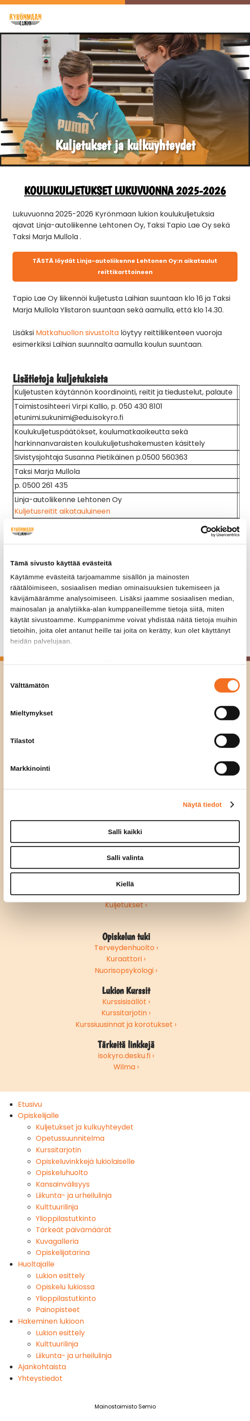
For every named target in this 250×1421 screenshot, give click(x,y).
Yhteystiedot (40, 1378)
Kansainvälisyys (63, 1184)
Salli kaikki (125, 831)
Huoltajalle (36, 1264)
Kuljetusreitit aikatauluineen (62, 511)
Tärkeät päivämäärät (74, 1230)
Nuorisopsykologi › (126, 970)
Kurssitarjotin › (125, 1013)
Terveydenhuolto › (126, 948)
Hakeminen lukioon (51, 1321)
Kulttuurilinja (57, 1207)
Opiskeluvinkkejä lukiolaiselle (85, 1161)
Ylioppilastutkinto (66, 1218)
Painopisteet (58, 1310)
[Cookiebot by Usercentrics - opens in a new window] (201, 531)
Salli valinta (125, 857)
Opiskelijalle (38, 1115)
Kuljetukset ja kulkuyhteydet (84, 1127)
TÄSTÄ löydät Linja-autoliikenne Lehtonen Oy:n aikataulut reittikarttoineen (125, 266)
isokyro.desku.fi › (126, 1056)
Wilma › (126, 1067)
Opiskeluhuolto (62, 1173)
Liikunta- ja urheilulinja (74, 1195)
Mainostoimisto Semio (125, 1406)
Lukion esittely (60, 1276)
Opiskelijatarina (63, 1252)
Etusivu (30, 1104)
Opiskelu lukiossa (65, 1287)
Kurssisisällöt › (126, 1002)
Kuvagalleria (57, 1241)
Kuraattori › (126, 959)
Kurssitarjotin (58, 1150)
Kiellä (125, 883)
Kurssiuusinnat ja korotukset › (125, 1024)
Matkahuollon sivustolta (77, 333)
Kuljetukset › (126, 905)
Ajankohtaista (42, 1367)
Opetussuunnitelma (70, 1138)
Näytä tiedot (202, 804)
